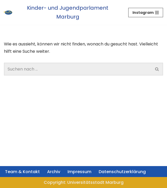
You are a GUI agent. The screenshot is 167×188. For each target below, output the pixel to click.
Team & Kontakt (22, 172)
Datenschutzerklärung (122, 172)
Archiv (53, 172)
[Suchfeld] (77, 69)
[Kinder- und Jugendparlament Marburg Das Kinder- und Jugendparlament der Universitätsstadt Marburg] (62, 12)
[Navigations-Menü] (145, 12)
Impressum (79, 172)
